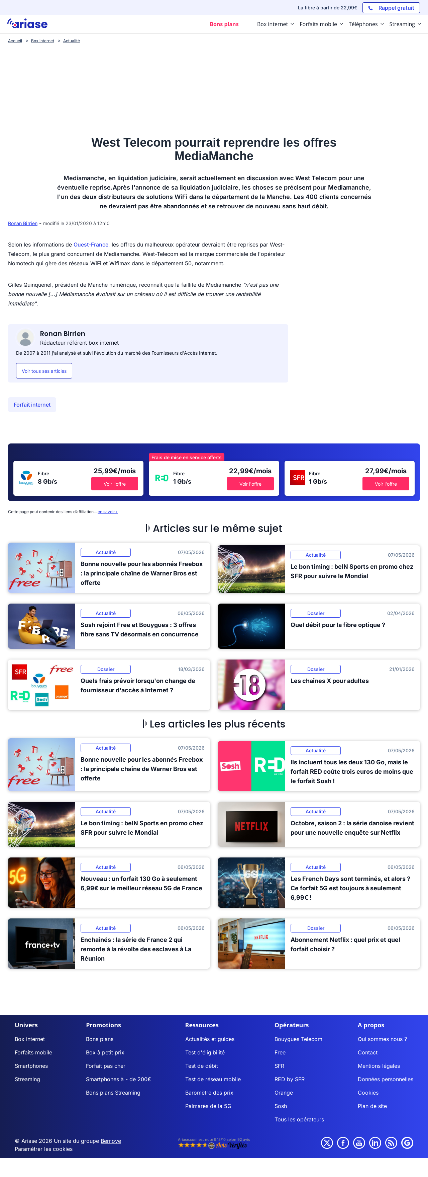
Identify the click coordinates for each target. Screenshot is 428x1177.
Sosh (281, 1106)
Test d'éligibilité (205, 1052)
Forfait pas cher (105, 1065)
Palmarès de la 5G (208, 1106)
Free (280, 1052)
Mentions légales (379, 1065)
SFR (279, 1065)
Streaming (27, 1079)
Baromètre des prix (209, 1092)
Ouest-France (91, 244)
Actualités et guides (209, 1039)
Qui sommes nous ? (382, 1039)
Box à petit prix (105, 1052)
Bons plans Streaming (113, 1092)
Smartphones (31, 1065)
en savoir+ (108, 511)
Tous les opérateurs (299, 1119)
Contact (368, 1052)
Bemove (111, 1140)
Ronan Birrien (22, 223)
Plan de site (372, 1106)
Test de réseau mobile (213, 1079)
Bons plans (99, 1039)
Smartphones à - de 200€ (118, 1079)
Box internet (30, 1039)
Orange (284, 1092)
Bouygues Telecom (298, 1039)
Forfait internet (32, 404)
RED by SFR (290, 1079)
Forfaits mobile (33, 1052)
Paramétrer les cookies (44, 1149)
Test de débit (201, 1065)
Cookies (368, 1092)
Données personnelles (385, 1079)
